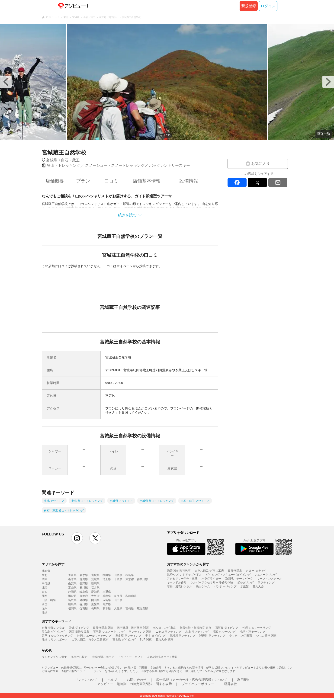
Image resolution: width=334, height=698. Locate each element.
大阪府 (95, 596)
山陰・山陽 (49, 600)
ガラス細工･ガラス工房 (209, 570)
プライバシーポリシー (198, 684)
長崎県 (95, 608)
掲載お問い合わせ (103, 657)
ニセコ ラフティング (168, 631)
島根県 (84, 600)
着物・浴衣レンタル (179, 586)
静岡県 (72, 591)
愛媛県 (95, 604)
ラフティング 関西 (240, 635)
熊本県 (107, 608)
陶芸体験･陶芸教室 (179, 570)
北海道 (46, 571)
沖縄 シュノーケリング (256, 627)
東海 (44, 591)
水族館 (244, 586)
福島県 (129, 575)
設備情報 (189, 180)
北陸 (44, 587)
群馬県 (84, 579)
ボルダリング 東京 (164, 627)
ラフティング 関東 (139, 631)
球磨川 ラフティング (212, 635)
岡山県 (95, 600)
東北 (44, 575)
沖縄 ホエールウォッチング (94, 635)
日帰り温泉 (235, 570)
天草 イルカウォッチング (57, 635)
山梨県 (72, 583)
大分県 (118, 608)
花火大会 (258, 586)
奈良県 (118, 596)
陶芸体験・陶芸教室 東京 (195, 627)
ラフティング (266, 582)
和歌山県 (131, 596)
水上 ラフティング (196, 631)
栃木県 (72, 579)
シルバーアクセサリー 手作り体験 (211, 582)
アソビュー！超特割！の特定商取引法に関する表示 (134, 684)
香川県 (84, 604)
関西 (44, 596)
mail (277, 182)
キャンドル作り (176, 582)
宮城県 (95, 575)
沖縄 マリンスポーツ (54, 639)
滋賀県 (72, 596)
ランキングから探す (54, 657)
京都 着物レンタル (53, 627)
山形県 (118, 575)
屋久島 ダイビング (53, 631)
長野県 (84, 583)
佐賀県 (84, 608)
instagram (77, 538)
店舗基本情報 (147, 180)
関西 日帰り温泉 (79, 631)
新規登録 (248, 6)
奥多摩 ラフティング (128, 635)
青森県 (72, 575)
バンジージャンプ (225, 586)
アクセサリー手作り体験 (182, 578)
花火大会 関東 (164, 639)
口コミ (111, 180)
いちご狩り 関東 (266, 635)
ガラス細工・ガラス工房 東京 (90, 639)
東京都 (129, 579)
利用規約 (243, 680)
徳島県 (72, 604)
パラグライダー (211, 578)
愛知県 (95, 591)
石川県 (84, 587)
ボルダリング (245, 582)
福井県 (95, 587)
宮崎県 (129, 608)
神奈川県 (142, 579)
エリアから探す (53, 564)
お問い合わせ (136, 680)
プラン (83, 180)
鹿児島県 (142, 608)
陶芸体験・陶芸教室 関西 (133, 627)
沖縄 (44, 612)
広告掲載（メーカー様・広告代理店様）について (192, 680)
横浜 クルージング (223, 631)
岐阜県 (84, 591)
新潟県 (95, 583)
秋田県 (107, 575)
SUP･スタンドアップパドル (184, 574)
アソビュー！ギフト (130, 657)
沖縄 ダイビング (79, 627)
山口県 (118, 600)
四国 (44, 604)
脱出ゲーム (203, 586)
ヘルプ (112, 680)
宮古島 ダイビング (123, 639)
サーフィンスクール (269, 578)
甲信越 (46, 583)
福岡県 (72, 608)
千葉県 (118, 579)
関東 (44, 579)
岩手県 (84, 575)
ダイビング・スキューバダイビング (228, 574)
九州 (44, 608)
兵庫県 (107, 596)
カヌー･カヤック (256, 570)
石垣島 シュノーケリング (108, 631)
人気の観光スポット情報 (162, 657)
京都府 (84, 596)
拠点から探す (79, 657)
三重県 (107, 591)
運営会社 (230, 684)
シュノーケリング (265, 574)
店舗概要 (54, 180)
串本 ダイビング (155, 635)
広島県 (107, 600)
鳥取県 (72, 600)
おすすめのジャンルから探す (188, 564)
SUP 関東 (146, 639)
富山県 (72, 587)
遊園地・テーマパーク (239, 578)
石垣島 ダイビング (226, 627)
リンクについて (86, 680)
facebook (237, 182)
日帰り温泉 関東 (103, 627)
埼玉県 (107, 579)
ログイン (268, 6)
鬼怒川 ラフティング (182, 635)
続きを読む (127, 215)
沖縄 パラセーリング (252, 631)
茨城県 (95, 579)
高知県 (107, 604)
